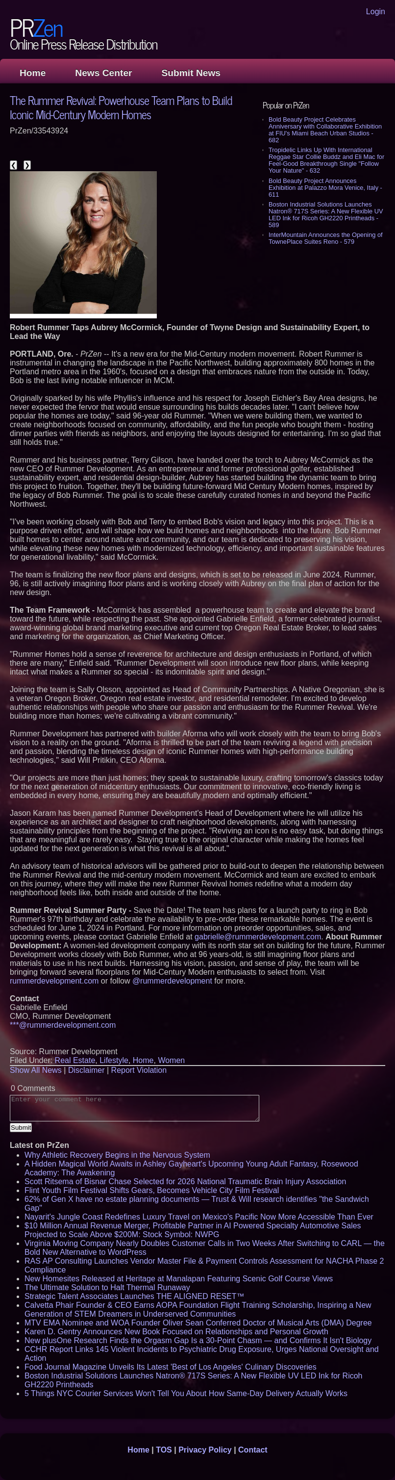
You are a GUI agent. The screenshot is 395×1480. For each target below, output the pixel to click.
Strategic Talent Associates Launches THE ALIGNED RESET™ (135, 1296)
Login (375, 11)
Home (33, 73)
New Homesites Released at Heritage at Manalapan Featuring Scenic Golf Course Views (179, 1278)
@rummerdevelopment (172, 981)
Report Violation (139, 1070)
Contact (253, 1450)
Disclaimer (86, 1070)
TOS (164, 1450)
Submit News (191, 73)
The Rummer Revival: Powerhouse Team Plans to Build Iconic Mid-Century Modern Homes (121, 107)
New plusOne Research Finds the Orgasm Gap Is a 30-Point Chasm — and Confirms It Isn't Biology (198, 1340)
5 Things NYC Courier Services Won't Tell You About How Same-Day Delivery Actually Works (186, 1393)
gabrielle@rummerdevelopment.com (258, 937)
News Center (103, 73)
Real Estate (75, 1060)
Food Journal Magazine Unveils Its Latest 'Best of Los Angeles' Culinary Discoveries (171, 1367)
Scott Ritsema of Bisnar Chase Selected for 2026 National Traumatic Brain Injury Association (185, 1181)
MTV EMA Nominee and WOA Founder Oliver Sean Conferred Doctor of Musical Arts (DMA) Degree (198, 1323)
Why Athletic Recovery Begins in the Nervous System (117, 1155)
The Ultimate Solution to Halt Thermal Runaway (107, 1287)
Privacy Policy (205, 1450)
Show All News (36, 1070)
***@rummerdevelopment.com (63, 1025)
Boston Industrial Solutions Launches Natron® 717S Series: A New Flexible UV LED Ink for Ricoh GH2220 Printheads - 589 (326, 215)
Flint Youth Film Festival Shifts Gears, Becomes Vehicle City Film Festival (152, 1190)
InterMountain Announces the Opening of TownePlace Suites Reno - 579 (326, 238)
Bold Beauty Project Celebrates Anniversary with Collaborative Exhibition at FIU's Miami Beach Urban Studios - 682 (325, 130)
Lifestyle (113, 1060)
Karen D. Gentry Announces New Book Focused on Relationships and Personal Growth (176, 1331)
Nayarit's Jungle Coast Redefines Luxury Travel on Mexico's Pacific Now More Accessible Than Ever (199, 1217)
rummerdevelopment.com (54, 981)
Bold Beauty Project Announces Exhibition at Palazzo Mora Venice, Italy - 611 (325, 187)
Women (171, 1060)
